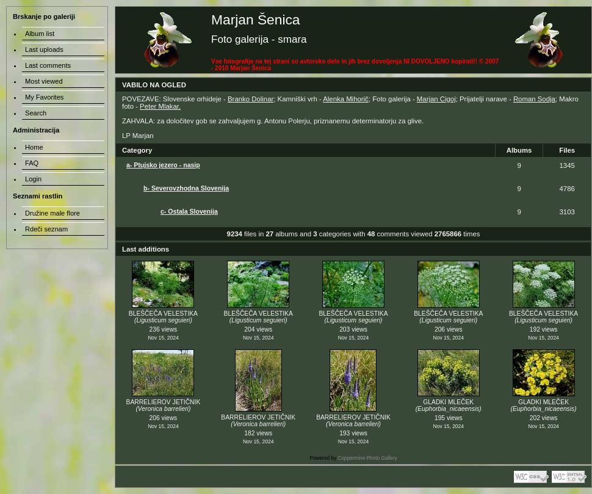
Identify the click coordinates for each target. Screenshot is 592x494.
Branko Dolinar (250, 99)
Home (34, 147)
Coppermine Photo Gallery (367, 458)
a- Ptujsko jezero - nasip (163, 165)
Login (33, 179)
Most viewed (44, 81)
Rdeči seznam (46, 229)
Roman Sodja (534, 99)
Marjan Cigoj (436, 99)
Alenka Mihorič (346, 99)
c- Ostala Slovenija (189, 211)
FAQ (31, 163)
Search (35, 113)
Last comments (48, 65)
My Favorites (44, 97)
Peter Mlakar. (160, 106)
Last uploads (44, 49)
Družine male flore (52, 213)
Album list (39, 33)
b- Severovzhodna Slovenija (186, 188)
